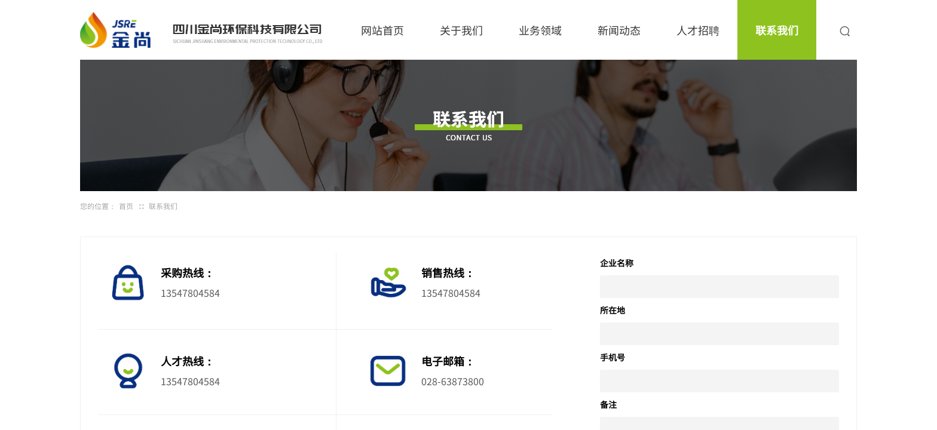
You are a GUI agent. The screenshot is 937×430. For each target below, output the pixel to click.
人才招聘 (697, 30)
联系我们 (776, 30)
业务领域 (540, 30)
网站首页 (382, 30)
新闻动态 (619, 30)
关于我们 (461, 30)
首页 (126, 206)
